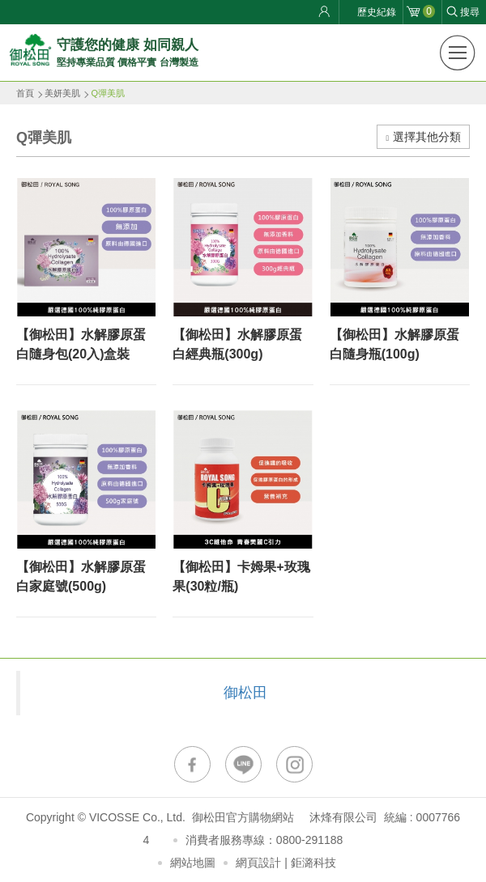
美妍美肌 (62, 93)
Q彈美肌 (108, 93)
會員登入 (326, 12)
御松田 (245, 693)
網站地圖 (192, 862)
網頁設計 (258, 862)
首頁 (25, 93)
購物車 (429, 11)
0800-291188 (309, 839)
